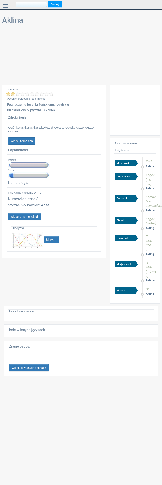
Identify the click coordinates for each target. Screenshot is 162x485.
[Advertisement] (80, 56)
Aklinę (150, 228)
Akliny (150, 188)
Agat (45, 205)
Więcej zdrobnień (22, 141)
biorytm (51, 239)
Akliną (150, 254)
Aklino (150, 293)
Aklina (150, 166)
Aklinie (150, 210)
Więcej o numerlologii (25, 216)
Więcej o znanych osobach (29, 367)
